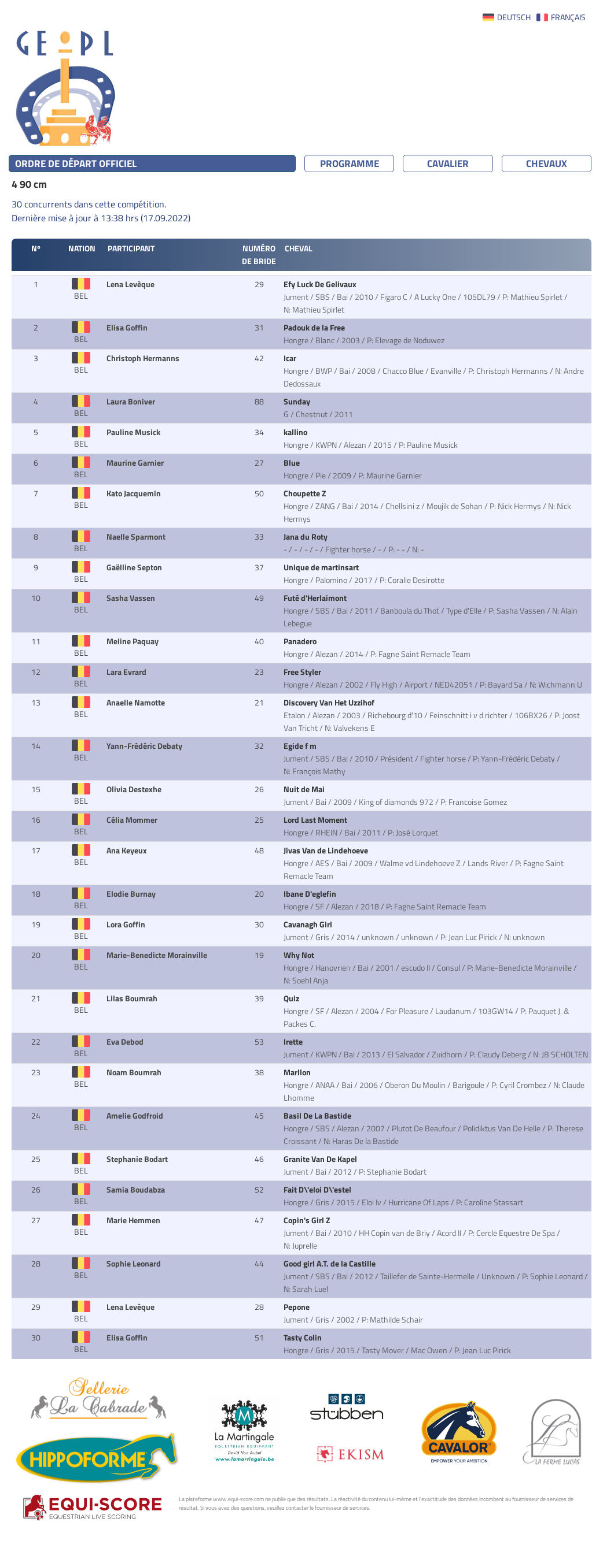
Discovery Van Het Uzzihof (330, 702)
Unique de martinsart (322, 567)
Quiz (292, 998)
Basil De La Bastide (318, 1115)
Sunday (298, 401)
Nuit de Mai (305, 789)
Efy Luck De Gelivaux (321, 284)
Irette (294, 1041)
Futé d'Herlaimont (316, 598)
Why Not (300, 955)
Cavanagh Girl (309, 924)
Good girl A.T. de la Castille (330, 1263)
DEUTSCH (514, 17)
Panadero (301, 641)
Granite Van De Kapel (321, 1159)
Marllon (298, 1072)
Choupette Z (306, 493)
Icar (291, 358)
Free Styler (303, 672)
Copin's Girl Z (308, 1220)
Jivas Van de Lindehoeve (327, 850)
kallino (296, 432)
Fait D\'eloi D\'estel (318, 1189)
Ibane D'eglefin (311, 893)
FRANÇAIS (568, 17)
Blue (293, 462)
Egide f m (301, 746)
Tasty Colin (303, 1337)
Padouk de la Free (315, 327)
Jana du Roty (306, 536)
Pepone (297, 1307)
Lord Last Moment (316, 820)
